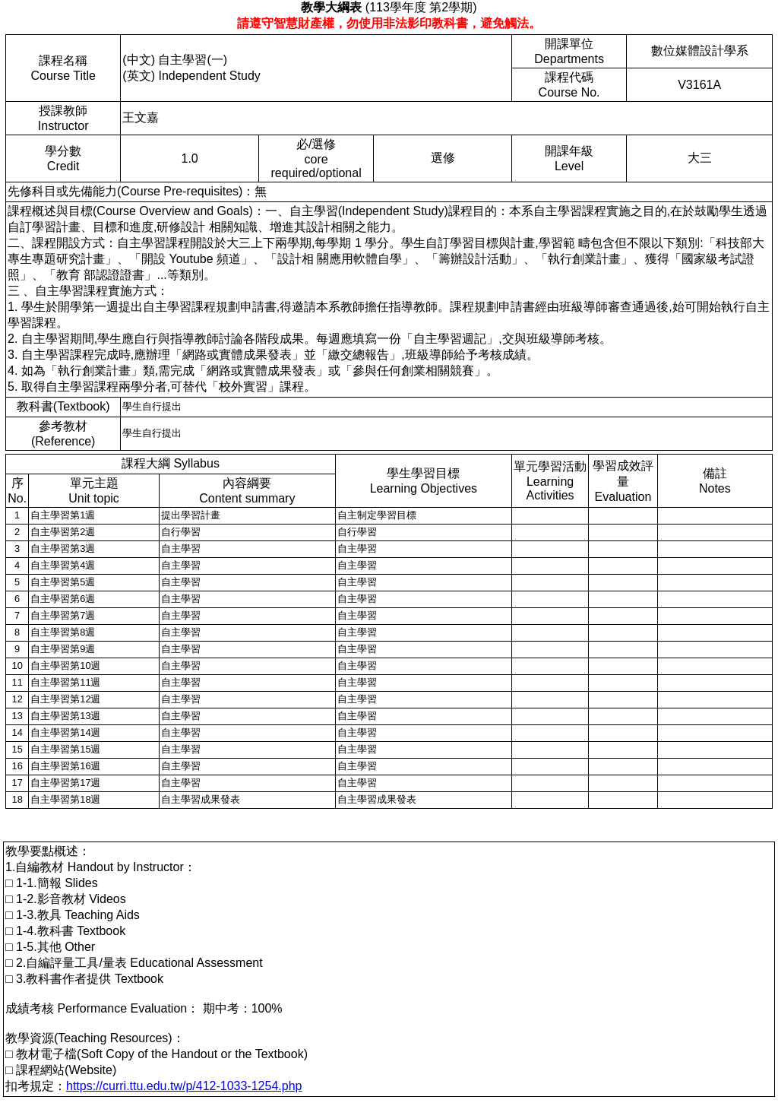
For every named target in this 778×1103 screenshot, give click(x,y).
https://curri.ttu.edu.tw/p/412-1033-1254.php (184, 1085)
